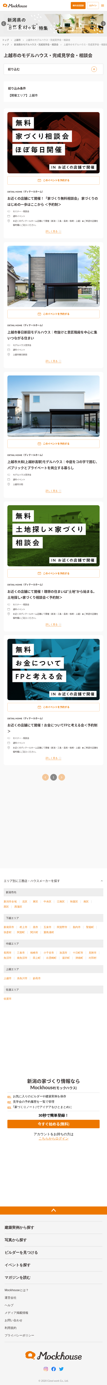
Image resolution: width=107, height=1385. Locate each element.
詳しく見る (53, 231)
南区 (86, 901)
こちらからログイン (54, 1138)
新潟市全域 (10, 901)
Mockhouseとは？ (17, 1290)
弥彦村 (7, 932)
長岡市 (7, 952)
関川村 (34, 932)
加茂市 (63, 952)
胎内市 (77, 927)
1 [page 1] (53, 777)
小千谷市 (49, 952)
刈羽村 (92, 957)
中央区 (47, 901)
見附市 (92, 952)
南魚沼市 (22, 957)
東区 (35, 901)
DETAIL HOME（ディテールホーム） (25, 191)
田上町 (37, 957)
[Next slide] (103, 23)
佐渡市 (7, 998)
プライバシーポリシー (19, 1335)
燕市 (35, 927)
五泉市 (47, 927)
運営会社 (10, 1297)
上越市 (17, 40)
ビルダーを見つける (21, 1252)
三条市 (21, 952)
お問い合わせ (13, 1320)
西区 (6, 906)
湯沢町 (66, 957)
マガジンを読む (17, 1277)
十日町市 (78, 952)
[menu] (102, 5)
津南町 (79, 957)
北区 (24, 901)
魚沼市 (7, 957)
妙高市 (37, 978)
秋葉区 (74, 901)
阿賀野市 (62, 927)
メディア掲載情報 (16, 1312)
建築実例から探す (19, 1227)
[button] (53, 881)
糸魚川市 (22, 978)
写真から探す (16, 1240)
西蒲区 (18, 906)
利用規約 (10, 1327)
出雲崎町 (51, 957)
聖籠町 (90, 927)
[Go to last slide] (3, 23)
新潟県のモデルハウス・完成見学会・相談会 (36, 44)
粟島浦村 (49, 932)
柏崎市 (34, 952)
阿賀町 (21, 932)
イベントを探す (17, 1265)
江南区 (61, 901)
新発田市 (9, 927)
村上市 (23, 927)
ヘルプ (9, 1305)
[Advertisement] (53, 822)
